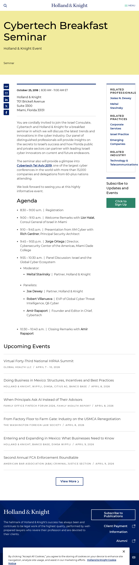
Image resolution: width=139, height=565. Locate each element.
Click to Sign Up (121, 203)
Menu (131, 5)
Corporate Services (117, 126)
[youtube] (133, 558)
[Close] (124, 559)
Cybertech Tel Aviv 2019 (34, 165)
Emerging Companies (117, 142)
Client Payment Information (115, 529)
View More (68, 481)
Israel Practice (119, 134)
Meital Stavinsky (116, 106)
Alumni (121, 541)
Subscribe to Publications (113, 514)
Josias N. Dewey (120, 98)
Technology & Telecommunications (121, 162)
